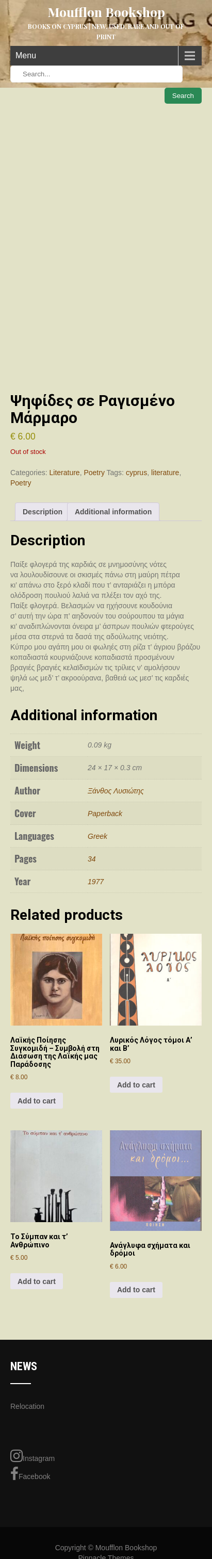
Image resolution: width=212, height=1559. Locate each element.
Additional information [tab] (113, 512)
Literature (64, 472)
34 (92, 859)
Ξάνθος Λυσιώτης (116, 791)
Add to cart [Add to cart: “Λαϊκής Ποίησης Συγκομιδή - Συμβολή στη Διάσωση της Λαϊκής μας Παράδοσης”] (37, 1101)
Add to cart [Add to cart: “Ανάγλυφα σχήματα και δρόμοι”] (136, 1290)
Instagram (32, 1456)
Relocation (27, 1406)
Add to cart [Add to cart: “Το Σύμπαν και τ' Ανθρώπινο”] (37, 1281)
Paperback (105, 813)
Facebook (30, 1474)
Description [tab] (42, 512)
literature (165, 472)
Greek (97, 836)
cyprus (136, 472)
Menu (25, 55)
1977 (96, 882)
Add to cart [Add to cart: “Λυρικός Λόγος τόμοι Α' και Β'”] (136, 1085)
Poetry (94, 472)
